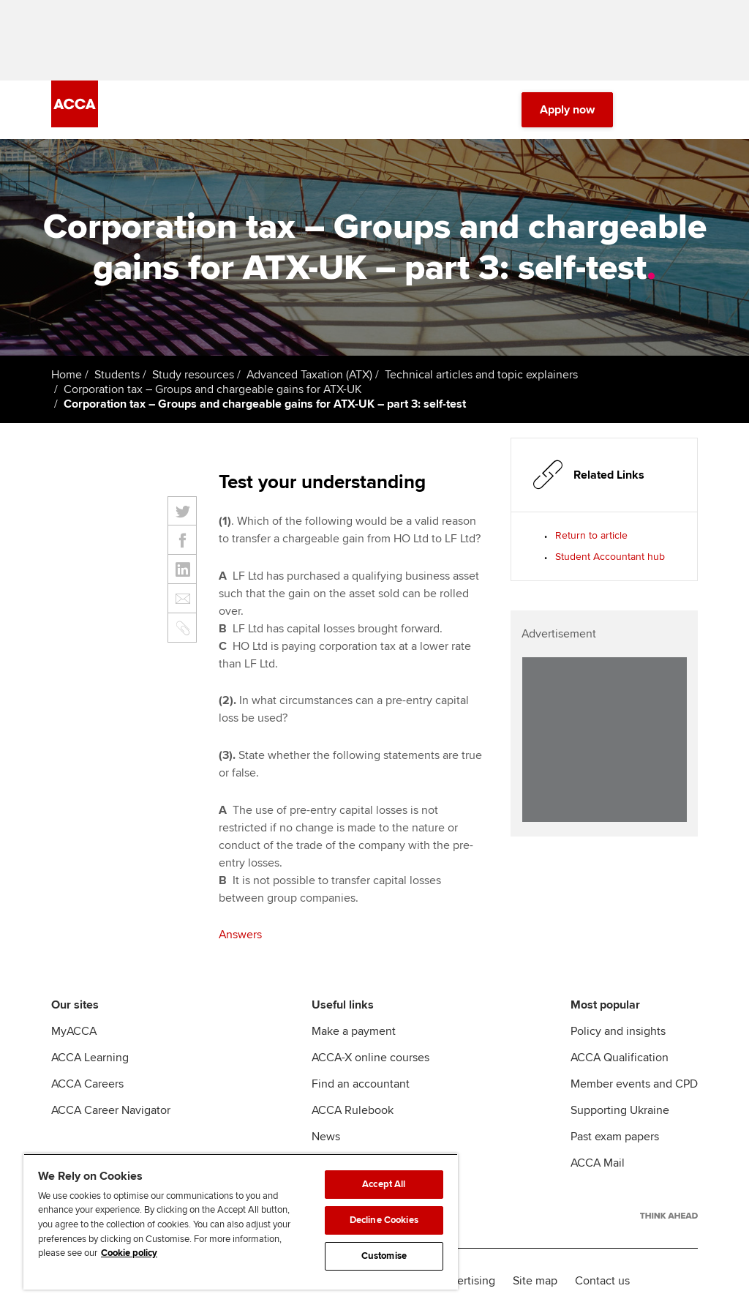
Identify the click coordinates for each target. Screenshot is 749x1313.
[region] (240, 1221)
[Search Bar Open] (648, 109)
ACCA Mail (598, 1163)
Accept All (383, 1184)
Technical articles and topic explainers (481, 374)
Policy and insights (618, 1031)
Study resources (193, 374)
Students (117, 374)
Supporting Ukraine (620, 1110)
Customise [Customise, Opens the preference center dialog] (384, 1256)
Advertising (466, 1280)
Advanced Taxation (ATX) (309, 374)
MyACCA (74, 1031)
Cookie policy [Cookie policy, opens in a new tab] (129, 1253)
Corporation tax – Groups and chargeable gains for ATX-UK (213, 389)
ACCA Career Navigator (110, 1110)
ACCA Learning (90, 1057)
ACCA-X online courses (370, 1057)
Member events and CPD (634, 1084)
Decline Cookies (384, 1220)
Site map (535, 1280)
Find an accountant (361, 1084)
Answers (240, 934)
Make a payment (354, 1031)
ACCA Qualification (620, 1057)
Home (66, 374)
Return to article (591, 535)
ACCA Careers (87, 1084)
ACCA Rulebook (353, 1110)
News (326, 1136)
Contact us (602, 1280)
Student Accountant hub (610, 556)
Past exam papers (615, 1136)
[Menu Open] (689, 109)
